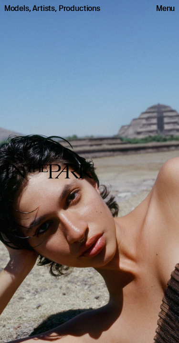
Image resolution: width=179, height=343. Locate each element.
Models (16, 8)
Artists (43, 8)
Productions (79, 8)
